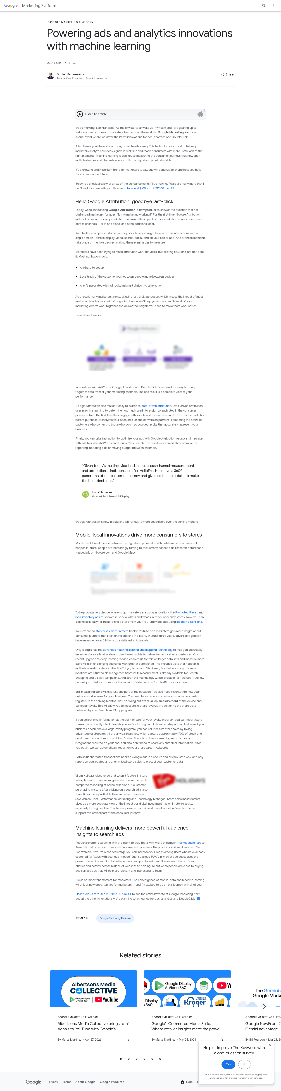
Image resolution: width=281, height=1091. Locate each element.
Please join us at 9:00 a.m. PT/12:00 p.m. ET (103, 894)
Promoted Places (186, 612)
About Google (85, 1082)
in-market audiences (187, 843)
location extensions (189, 622)
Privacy (53, 1082)
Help (186, 1082)
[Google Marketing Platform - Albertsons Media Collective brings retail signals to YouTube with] (93, 1009)
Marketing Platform (39, 5)
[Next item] (264, 1006)
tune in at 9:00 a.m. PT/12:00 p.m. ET (150, 188)
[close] (270, 1048)
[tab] (121, 1059)
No (244, 1067)
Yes (228, 1067)
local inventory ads (87, 617)
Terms (66, 1082)
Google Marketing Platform (115, 918)
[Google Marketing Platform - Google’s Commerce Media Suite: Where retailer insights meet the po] (187, 1009)
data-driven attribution (156, 406)
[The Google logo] (33, 1082)
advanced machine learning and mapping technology (137, 650)
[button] (227, 75)
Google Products (112, 1082)
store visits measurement (112, 631)
